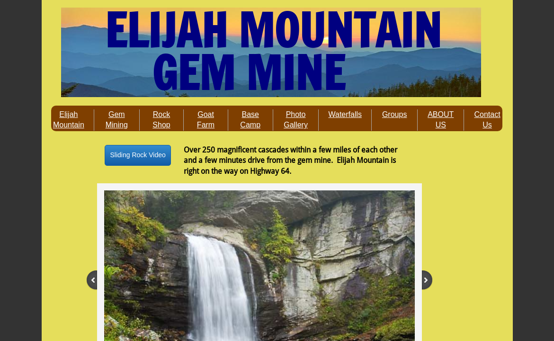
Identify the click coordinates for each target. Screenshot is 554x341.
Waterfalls (345, 114)
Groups (394, 114)
